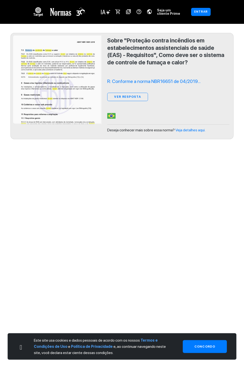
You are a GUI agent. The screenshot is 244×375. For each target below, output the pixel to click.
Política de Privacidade (92, 346)
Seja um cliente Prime (168, 11)
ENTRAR (201, 11)
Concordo (204, 346)
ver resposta (127, 96)
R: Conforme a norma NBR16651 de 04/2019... (154, 81)
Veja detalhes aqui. (190, 130)
